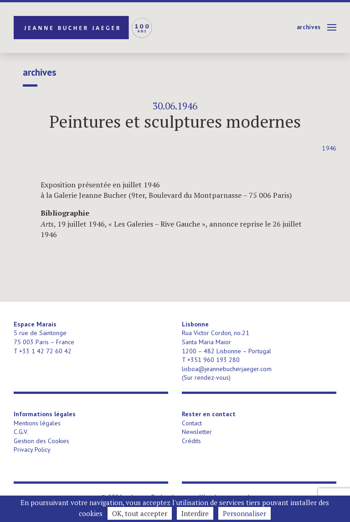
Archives (309, 27)
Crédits (191, 441)
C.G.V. (21, 432)
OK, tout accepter (139, 513)
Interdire (195, 513)
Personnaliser (244, 513)
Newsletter (197, 432)
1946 (329, 148)
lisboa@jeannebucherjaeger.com (227, 369)
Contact (192, 423)
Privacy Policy (32, 449)
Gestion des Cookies (41, 441)
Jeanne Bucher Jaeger (84, 27)
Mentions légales (37, 423)
